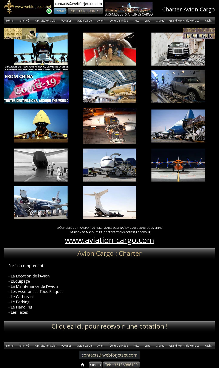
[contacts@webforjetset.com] (78, 3)
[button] (85, 11)
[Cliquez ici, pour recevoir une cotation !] (109, 326)
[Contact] (60, 11)
